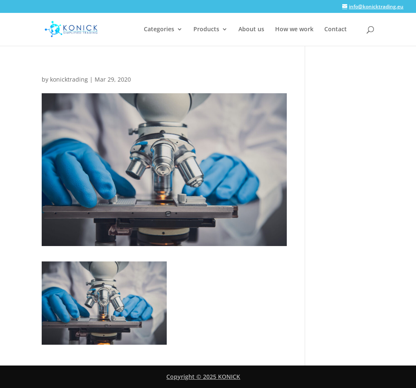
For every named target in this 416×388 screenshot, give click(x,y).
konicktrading (69, 79)
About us (251, 29)
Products (206, 29)
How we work (294, 29)
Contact (335, 29)
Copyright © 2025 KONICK (203, 377)
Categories (159, 29)
